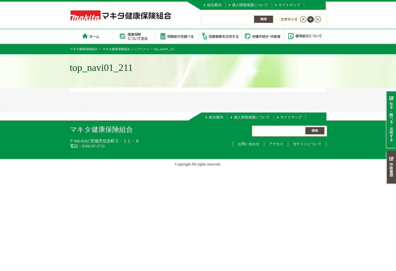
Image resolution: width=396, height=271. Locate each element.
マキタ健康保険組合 (84, 49)
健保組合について (305, 36)
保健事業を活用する (219, 36)
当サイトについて (307, 144)
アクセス (276, 144)
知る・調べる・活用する (390, 120)
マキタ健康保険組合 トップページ (91, 36)
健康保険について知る (134, 36)
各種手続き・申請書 (262, 36)
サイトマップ (289, 5)
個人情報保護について (250, 5)
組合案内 (214, 5)
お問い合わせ (248, 144)
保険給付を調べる (177, 36)
